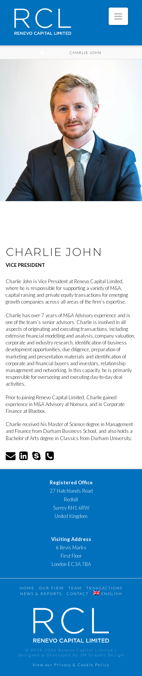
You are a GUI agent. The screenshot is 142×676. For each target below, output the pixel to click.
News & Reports (41, 593)
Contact (78, 593)
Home (27, 588)
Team (57, 52)
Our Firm (51, 588)
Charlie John (85, 52)
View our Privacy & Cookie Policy (71, 664)
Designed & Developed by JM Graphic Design (71, 655)
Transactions (104, 588)
